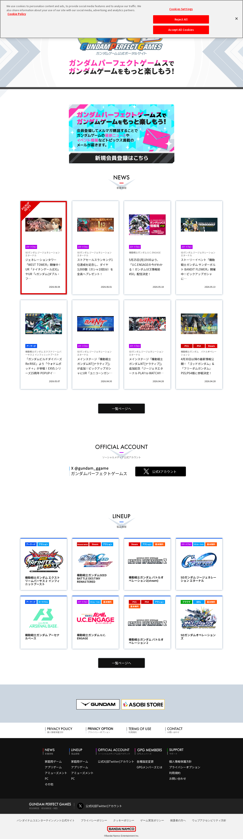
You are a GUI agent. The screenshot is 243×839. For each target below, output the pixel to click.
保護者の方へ (178, 820)
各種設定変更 (145, 761)
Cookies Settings (181, 9)
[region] (121, 19)
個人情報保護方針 (180, 761)
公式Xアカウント (164, 471)
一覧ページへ (121, 408)
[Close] (236, 18)
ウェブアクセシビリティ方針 (209, 820)
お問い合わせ (177, 778)
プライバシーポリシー (94, 820)
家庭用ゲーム (53, 761)
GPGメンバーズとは (149, 767)
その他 (49, 784)
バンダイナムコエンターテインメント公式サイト (46, 820)
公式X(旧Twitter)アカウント (116, 761)
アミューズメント (56, 773)
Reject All (181, 19)
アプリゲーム (53, 767)
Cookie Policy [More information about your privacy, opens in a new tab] (16, 14)
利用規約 (174, 773)
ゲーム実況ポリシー (152, 820)
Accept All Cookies (181, 30)
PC (46, 778)
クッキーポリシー (123, 820)
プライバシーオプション (184, 767)
